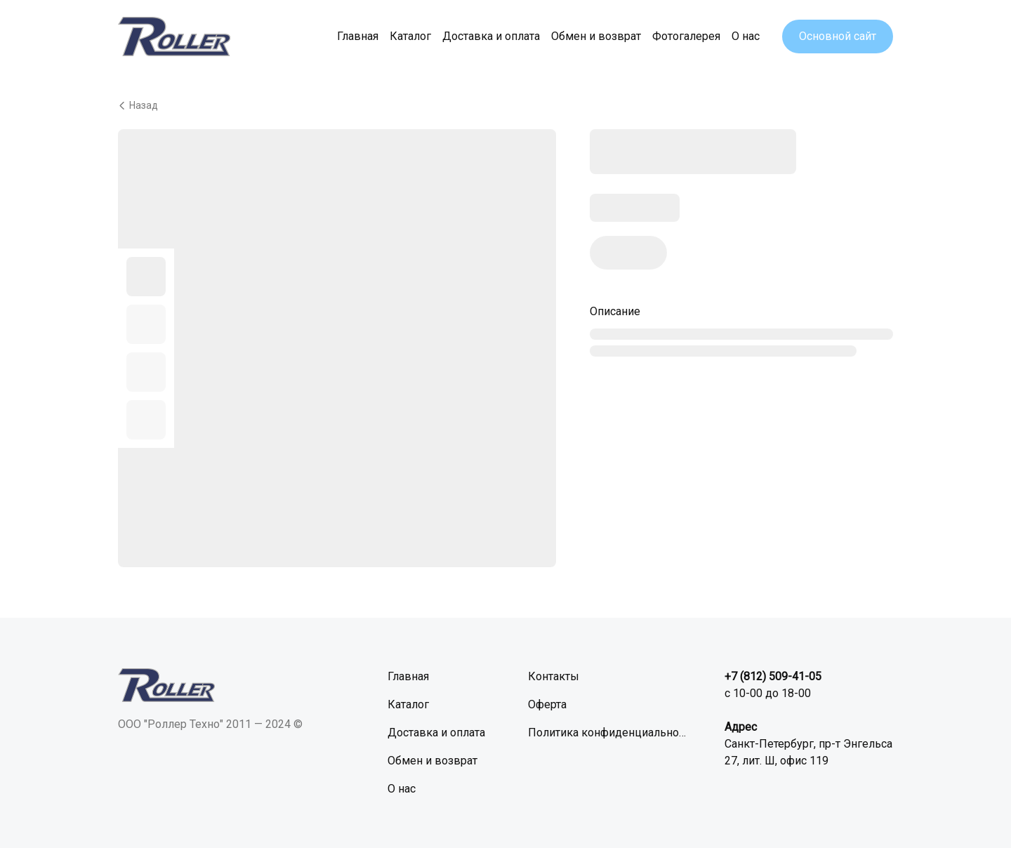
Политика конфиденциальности (609, 732)
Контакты (553, 676)
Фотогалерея (686, 36)
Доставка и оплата (491, 36)
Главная (357, 36)
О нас (746, 36)
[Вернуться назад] (505, 105)
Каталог (410, 36)
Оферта (547, 704)
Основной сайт (837, 36)
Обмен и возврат (596, 36)
